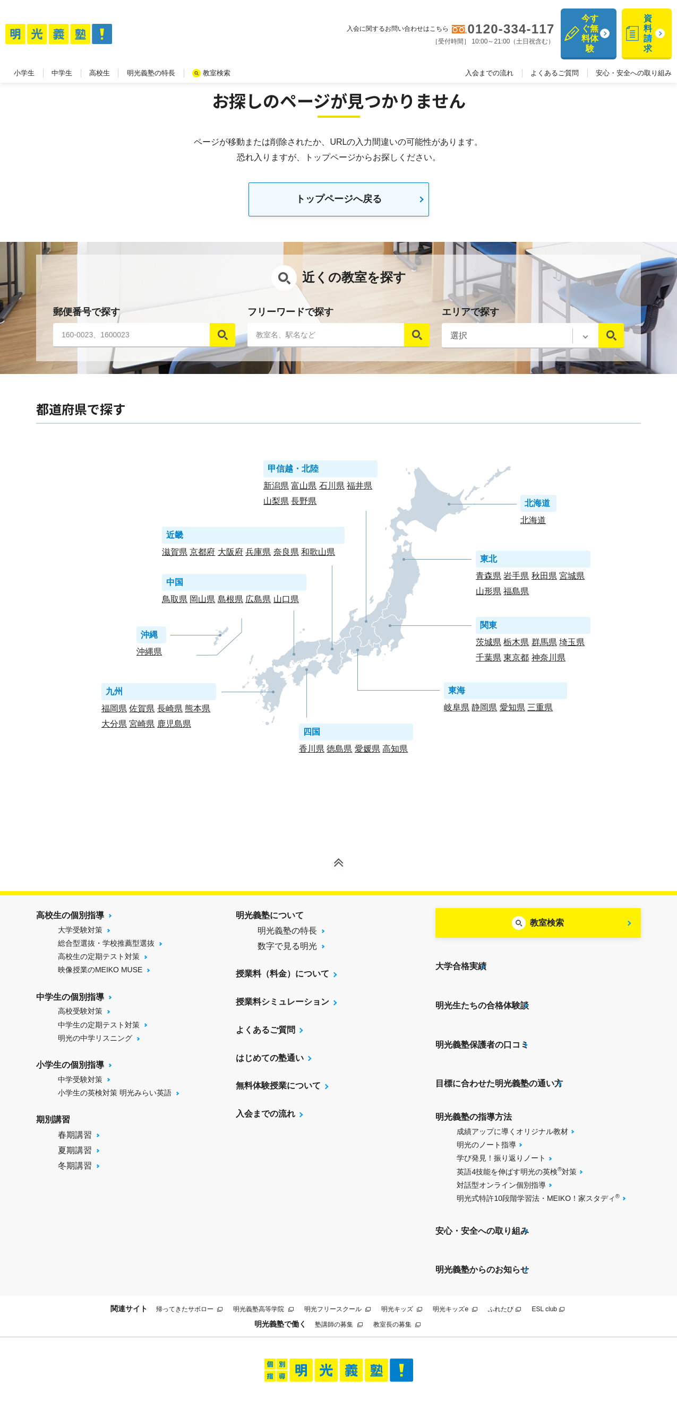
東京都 (516, 662)
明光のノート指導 (486, 1105)
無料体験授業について (278, 1090)
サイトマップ (258, 1356)
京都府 (202, 556)
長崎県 (170, 713)
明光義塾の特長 (151, 52)
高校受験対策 (80, 1016)
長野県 (303, 505)
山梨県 (276, 505)
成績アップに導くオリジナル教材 (512, 1092)
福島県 (516, 595)
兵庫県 (258, 556)
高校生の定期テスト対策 (99, 961)
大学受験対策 (80, 934)
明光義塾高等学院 (263, 1248)
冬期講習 (75, 1169)
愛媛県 (367, 753)
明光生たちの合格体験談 (482, 993)
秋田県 (544, 580)
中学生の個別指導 (70, 1001)
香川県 (311, 753)
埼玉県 (572, 646)
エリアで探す (470, 316)
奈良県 (286, 556)
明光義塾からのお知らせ (482, 1213)
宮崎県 (142, 728)
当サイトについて (197, 1356)
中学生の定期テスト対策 (99, 1029)
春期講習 (75, 1139)
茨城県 (488, 646)
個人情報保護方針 (480, 1356)
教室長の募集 (397, 1263)
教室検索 (216, 52)
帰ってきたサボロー (189, 1248)
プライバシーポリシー (326, 1356)
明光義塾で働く (280, 1262)
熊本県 (197, 713)
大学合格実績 (460, 965)
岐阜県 (456, 712)
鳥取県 (174, 603)
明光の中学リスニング (95, 1043)
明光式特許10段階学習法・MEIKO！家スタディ (538, 1158)
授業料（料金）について (282, 978)
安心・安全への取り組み (634, 52)
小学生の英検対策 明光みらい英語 (115, 1097)
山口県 (286, 603)
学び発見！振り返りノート (501, 1118)
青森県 (488, 580)
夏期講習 (75, 1155)
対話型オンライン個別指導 (501, 1145)
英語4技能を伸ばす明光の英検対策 (517, 1131)
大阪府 (230, 556)
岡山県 (202, 603)
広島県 (258, 603)
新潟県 (276, 490)
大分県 (114, 728)
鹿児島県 (174, 728)
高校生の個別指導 (70, 920)
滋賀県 (174, 556)
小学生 (24, 52)
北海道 (533, 524)
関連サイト (129, 1247)
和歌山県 (318, 556)
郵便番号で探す (86, 316)
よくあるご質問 (554, 52)
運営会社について (405, 1356)
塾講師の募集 (338, 1263)
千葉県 (488, 662)
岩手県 (516, 580)
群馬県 (544, 646)
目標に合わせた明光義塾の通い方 (499, 1049)
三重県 (540, 712)
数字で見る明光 (287, 950)
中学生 (62, 52)
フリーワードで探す (290, 316)
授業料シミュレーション (282, 1006)
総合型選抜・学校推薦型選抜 (106, 948)
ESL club (548, 1248)
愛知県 (512, 712)
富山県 (303, 490)
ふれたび (504, 1248)
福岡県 (114, 713)
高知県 (395, 753)
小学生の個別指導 (70, 1069)
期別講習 (53, 1124)
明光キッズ (401, 1248)
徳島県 (339, 753)
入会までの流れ (489, 52)
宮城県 (572, 580)
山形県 (488, 595)
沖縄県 (149, 656)
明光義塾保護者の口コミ (482, 1021)
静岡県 (484, 712)
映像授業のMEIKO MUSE (100, 974)
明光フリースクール (337, 1248)
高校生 (99, 52)
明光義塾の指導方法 (473, 1077)
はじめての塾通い (270, 1062)
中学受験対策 (80, 1084)
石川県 (332, 490)
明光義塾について (270, 920)
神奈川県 (548, 662)
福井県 (359, 490)
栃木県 (516, 646)
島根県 (230, 603)
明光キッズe (455, 1248)
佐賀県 (142, 713)
